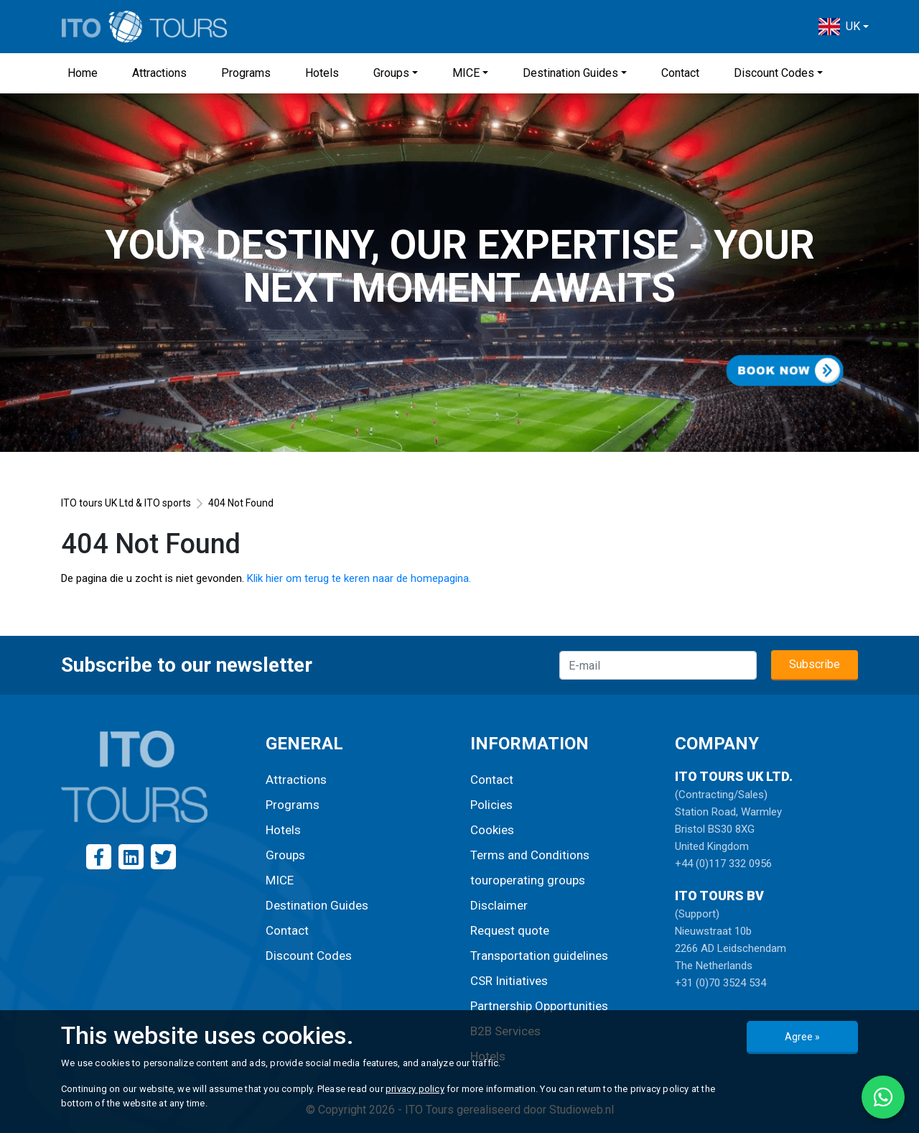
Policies (491, 804)
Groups (391, 73)
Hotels (322, 73)
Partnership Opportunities (539, 1006)
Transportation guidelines (539, 955)
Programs (246, 73)
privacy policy (415, 1088)
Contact (680, 73)
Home (82, 73)
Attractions (159, 73)
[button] (843, 26)
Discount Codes (774, 73)
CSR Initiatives (509, 981)
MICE (466, 73)
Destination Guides (570, 73)
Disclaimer (499, 905)
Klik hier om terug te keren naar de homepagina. (359, 578)
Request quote (509, 930)
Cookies (492, 830)
